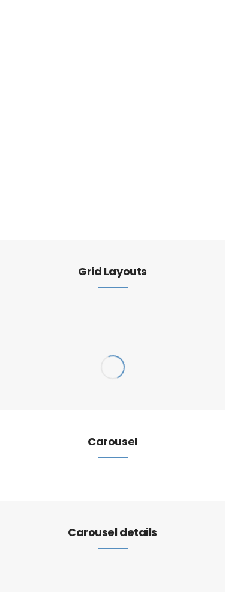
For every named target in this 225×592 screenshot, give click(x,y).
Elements (63, 166)
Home (29, 166)
